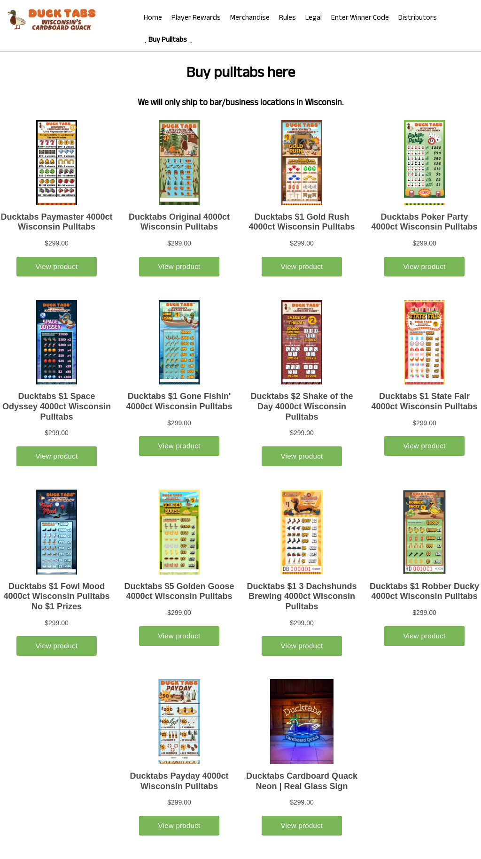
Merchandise (250, 18)
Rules (287, 18)
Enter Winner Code (360, 18)
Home (153, 18)
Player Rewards (196, 18)
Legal (313, 18)
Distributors (417, 18)
